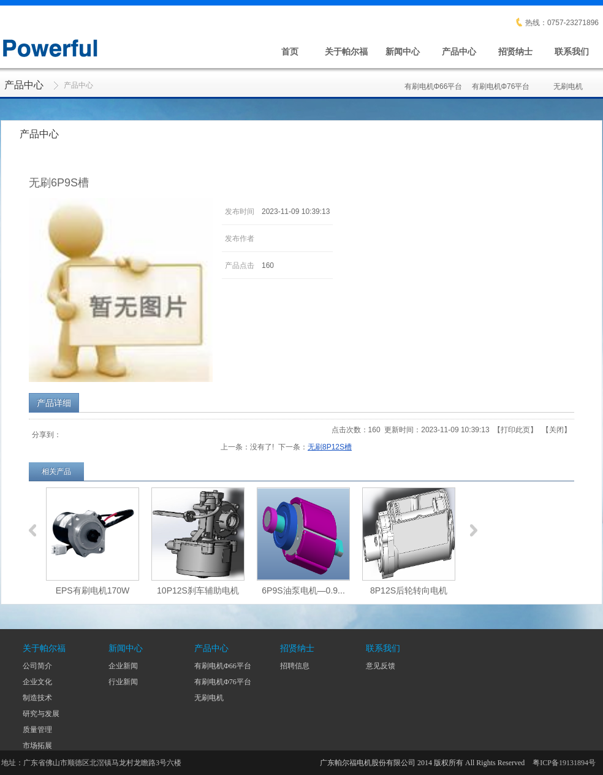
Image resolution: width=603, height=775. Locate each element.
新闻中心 (402, 51)
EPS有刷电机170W (93, 590)
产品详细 (54, 403)
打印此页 (515, 430)
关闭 (556, 430)
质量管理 (37, 729)
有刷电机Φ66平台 (433, 79)
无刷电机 (568, 79)
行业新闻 (123, 682)
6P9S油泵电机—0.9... (303, 590)
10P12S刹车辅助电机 (198, 590)
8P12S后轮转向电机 (408, 590)
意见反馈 (380, 666)
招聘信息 (294, 666)
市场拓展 (37, 745)
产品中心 (459, 51)
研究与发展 (41, 713)
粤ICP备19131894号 (564, 762)
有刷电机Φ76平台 (501, 79)
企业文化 (37, 682)
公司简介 (37, 666)
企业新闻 (123, 666)
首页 (289, 51)
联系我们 (572, 51)
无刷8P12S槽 (330, 447)
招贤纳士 (515, 51)
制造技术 (37, 697)
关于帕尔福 (346, 51)
